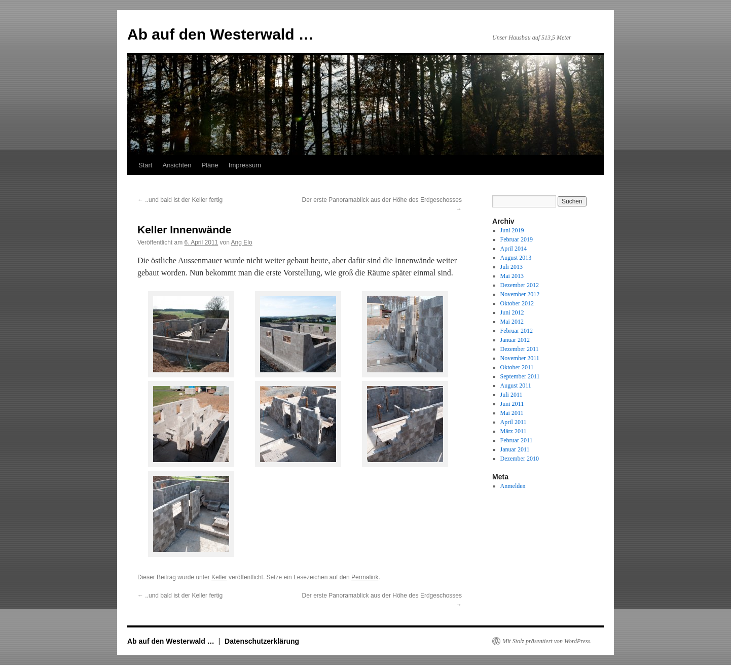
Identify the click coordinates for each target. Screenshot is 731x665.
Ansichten (176, 165)
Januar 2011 (515, 449)
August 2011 (515, 385)
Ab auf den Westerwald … (220, 34)
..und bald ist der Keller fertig (180, 199)
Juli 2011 (511, 394)
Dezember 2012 (519, 285)
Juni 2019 (512, 230)
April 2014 (513, 248)
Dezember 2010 (519, 458)
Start (145, 165)
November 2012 (520, 294)
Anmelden (513, 485)
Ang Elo (241, 242)
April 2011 (513, 422)
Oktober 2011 (517, 367)
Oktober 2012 (517, 303)
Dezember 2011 (519, 349)
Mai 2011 (512, 412)
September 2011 (520, 376)
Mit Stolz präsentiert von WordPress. (547, 641)
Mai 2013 (512, 275)
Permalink (364, 577)
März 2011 (513, 431)
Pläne (210, 165)
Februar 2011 (516, 440)
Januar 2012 (515, 339)
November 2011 (519, 358)
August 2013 (516, 257)
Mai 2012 (512, 321)
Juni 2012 (512, 312)
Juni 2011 (512, 403)
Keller (219, 577)
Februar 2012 (516, 330)
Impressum (245, 165)
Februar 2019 (516, 239)
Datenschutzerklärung (262, 641)
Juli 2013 (511, 266)
